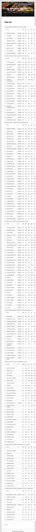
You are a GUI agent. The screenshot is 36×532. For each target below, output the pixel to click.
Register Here (26, 12)
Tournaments (14, 12)
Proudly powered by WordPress (18, 531)
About (5, 12)
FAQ (5, 15)
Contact (20, 12)
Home (9, 12)
